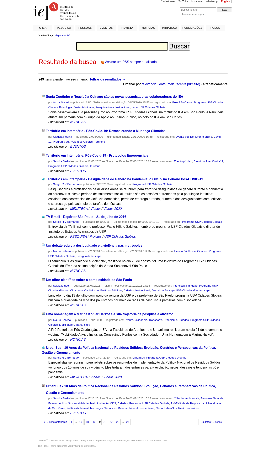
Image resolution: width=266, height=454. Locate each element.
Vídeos (95, 208)
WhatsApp (212, 1)
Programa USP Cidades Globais (73, 141)
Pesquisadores (105, 107)
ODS (113, 403)
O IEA (43, 27)
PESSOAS (85, 27)
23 (117, 422)
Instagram (197, 1)
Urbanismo (170, 320)
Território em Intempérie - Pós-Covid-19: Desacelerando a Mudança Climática (105, 131)
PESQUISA (64, 27)
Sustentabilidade (83, 107)
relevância (149, 84)
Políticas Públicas (111, 290)
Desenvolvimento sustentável (136, 408)
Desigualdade (85, 256)
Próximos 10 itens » (211, 422)
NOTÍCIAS (148, 27)
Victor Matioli (61, 102)
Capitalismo (91, 290)
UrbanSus (138, 357)
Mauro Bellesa (62, 251)
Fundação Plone (111, 440)
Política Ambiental (77, 408)
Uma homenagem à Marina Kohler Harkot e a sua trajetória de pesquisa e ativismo (109, 314)
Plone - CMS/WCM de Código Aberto (59, 440)
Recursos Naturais (212, 398)
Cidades (202, 251)
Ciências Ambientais (186, 398)
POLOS (215, 27)
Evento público (184, 136)
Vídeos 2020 (112, 208)
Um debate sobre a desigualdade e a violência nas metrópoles (94, 245)
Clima (159, 408)
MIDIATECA (169, 27)
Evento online (203, 136)
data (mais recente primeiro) (179, 84)
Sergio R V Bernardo (66, 184)
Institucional (123, 107)
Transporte (155, 320)
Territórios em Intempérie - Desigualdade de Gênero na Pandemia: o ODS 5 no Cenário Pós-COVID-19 (124, 179)
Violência (190, 251)
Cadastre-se (168, 1)
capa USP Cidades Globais (148, 107)
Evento (178, 251)
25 (127, 422)
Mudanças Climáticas (103, 408)
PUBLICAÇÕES (192, 27)
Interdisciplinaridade (185, 285)
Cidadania (76, 290)
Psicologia (65, 107)
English (225, 1)
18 (87, 422)
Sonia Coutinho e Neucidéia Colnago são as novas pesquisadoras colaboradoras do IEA (114, 96)
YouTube (183, 1)
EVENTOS (106, 27)
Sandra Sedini (61, 161)
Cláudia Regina (62, 136)
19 (94, 422)
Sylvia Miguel (61, 285)
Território (99, 141)
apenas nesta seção (193, 14)
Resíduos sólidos (189, 408)
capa (98, 256)
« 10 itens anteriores (55, 422)
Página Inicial (62, 35)
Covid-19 (217, 161)
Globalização (159, 290)
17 (80, 422)
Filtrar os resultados (106, 79)
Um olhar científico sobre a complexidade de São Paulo (89, 280)
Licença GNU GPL (158, 440)
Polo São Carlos (182, 102)
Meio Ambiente (99, 403)
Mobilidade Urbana (71, 324)
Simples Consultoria (85, 446)
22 (111, 422)
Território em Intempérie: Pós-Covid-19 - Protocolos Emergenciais (97, 155)
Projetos (96, 236)
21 (104, 422)
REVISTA (127, 27)
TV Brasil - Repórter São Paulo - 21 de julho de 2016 (86, 217)
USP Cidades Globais (120, 236)
